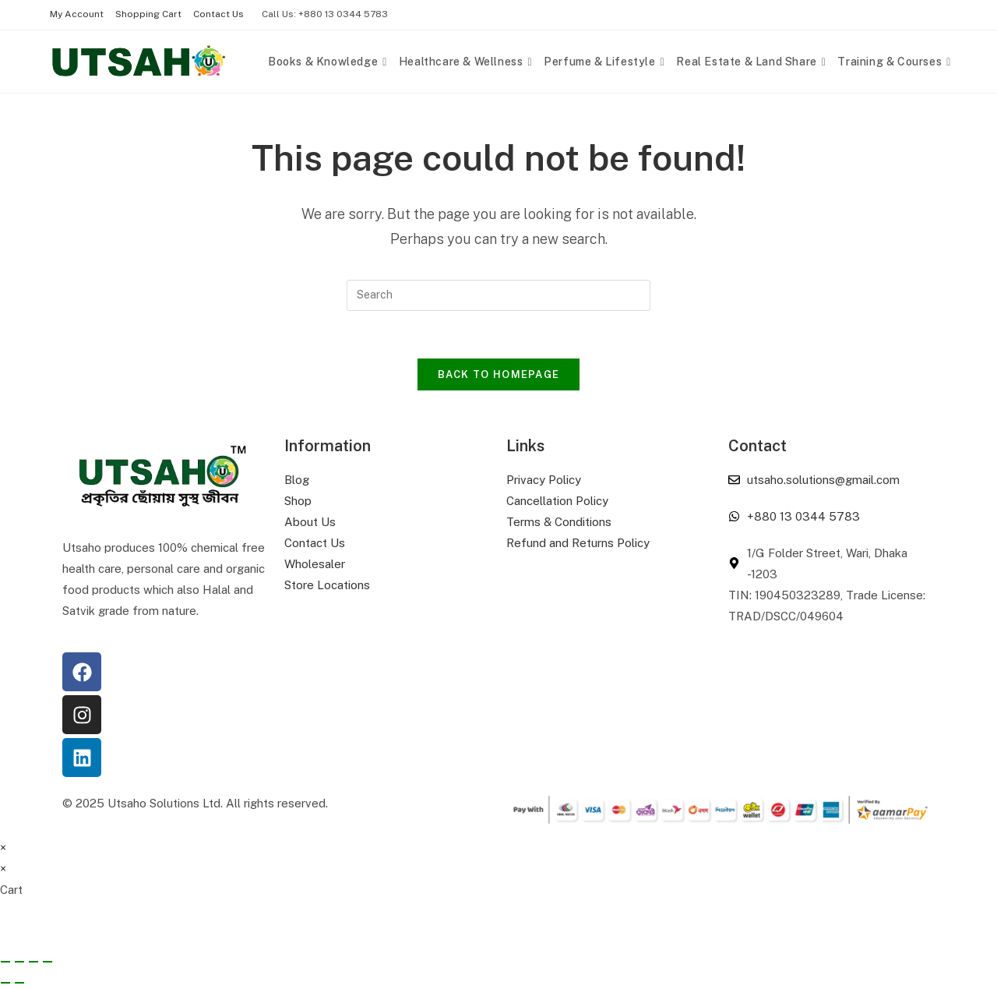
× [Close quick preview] (3, 847)
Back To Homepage (499, 374)
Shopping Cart (148, 14)
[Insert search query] (498, 295)
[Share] (33, 961)
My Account (77, 14)
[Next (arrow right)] (19, 982)
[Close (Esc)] (47, 961)
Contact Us (218, 14)
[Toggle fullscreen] (19, 961)
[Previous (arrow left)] (5, 982)
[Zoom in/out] (5, 961)
